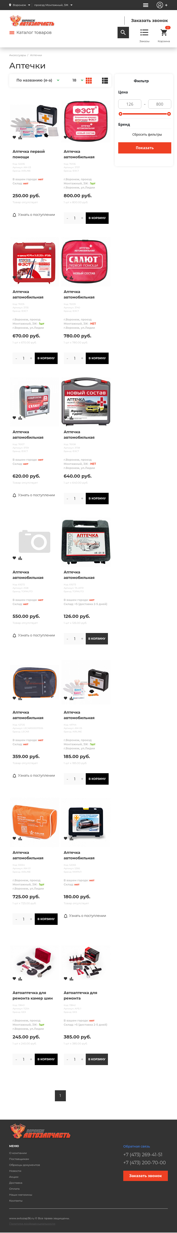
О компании (18, 1153)
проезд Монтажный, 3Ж (51, 5)
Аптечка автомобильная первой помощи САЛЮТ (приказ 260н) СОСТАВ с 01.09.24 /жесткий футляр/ (34, 435)
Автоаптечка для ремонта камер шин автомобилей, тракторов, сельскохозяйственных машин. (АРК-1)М (35, 996)
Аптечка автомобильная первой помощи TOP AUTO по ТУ (84, 575)
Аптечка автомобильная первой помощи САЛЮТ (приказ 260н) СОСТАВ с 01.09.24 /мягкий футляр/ (85, 295)
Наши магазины (20, 1194)
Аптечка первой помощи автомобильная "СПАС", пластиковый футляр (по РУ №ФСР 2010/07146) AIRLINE (34, 154)
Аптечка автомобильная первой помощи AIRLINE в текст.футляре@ (29, 855)
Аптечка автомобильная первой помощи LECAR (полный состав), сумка (29, 715)
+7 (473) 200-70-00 (144, 1162)
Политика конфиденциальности (32, 1223)
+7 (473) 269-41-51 (142, 1154)
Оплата (14, 1188)
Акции (14, 1176)
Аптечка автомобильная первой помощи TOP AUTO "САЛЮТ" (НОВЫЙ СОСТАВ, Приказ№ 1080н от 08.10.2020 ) (33, 575)
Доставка (15, 1182)
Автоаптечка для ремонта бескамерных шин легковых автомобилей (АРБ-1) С (84, 996)
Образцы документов (24, 1165)
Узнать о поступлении (34, 215)
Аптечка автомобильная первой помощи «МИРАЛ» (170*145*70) (85, 855)
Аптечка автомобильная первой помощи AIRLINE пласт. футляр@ (80, 715)
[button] (37, 80)
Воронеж (19, 5)
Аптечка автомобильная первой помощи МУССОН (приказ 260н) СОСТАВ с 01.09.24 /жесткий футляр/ (81, 435)
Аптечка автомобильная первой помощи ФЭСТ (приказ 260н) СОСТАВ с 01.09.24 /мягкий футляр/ (86, 154)
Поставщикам (19, 1159)
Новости (15, 1171)
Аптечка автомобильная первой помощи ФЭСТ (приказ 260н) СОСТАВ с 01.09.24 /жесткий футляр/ (35, 295)
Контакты (15, 1200)
